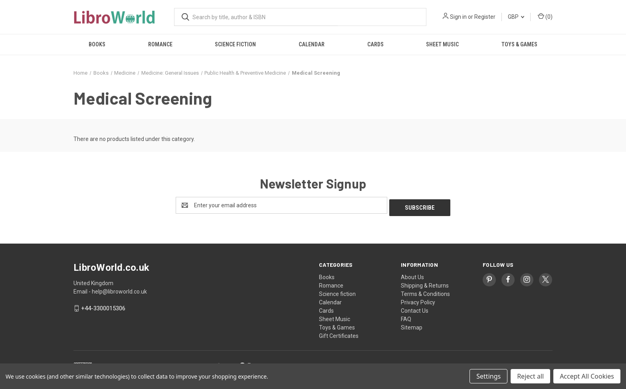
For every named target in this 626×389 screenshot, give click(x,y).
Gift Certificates (339, 333)
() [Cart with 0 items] (545, 16)
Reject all (530, 376)
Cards (375, 44)
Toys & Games (519, 44)
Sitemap (411, 325)
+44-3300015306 (103, 306)
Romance (160, 44)
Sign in (458, 17)
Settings (488, 376)
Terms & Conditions (425, 291)
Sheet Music (442, 44)
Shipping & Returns (425, 283)
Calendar (312, 44)
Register (484, 17)
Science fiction (235, 44)
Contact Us (414, 308)
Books (97, 44)
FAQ (406, 317)
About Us (412, 275)
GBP (516, 17)
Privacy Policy (418, 300)
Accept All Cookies (587, 376)
